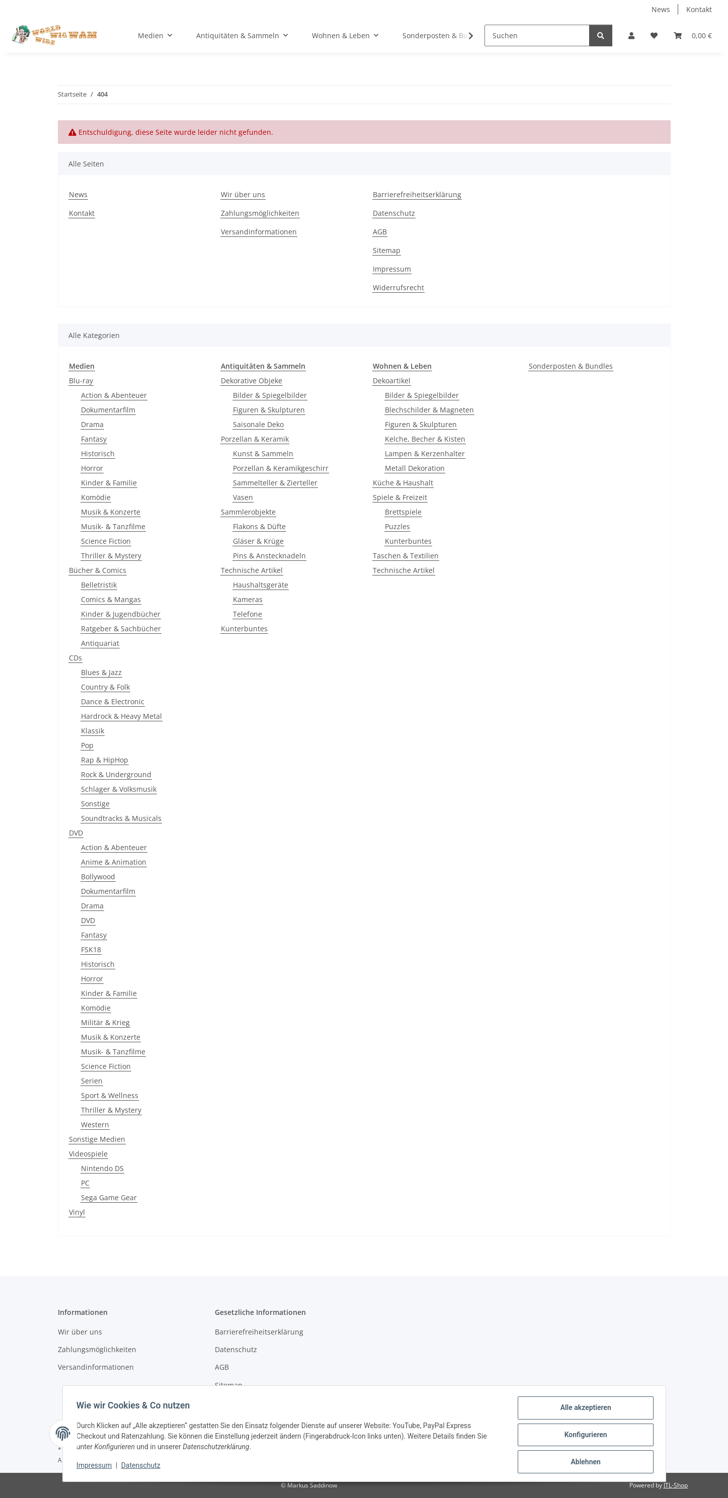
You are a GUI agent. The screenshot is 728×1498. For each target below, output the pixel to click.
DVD (76, 833)
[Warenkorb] (693, 35)
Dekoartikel (392, 380)
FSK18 (91, 949)
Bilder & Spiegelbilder (270, 395)
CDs (75, 657)
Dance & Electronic (112, 701)
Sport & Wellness (109, 1095)
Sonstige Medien (97, 1139)
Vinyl (77, 1212)
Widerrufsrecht (398, 287)
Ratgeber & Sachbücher (121, 628)
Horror (92, 468)
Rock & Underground (116, 774)
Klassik (92, 730)
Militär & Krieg (105, 1022)
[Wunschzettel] (654, 35)
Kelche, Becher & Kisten (425, 439)
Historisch (98, 453)
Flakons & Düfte (259, 526)
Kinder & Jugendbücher (120, 614)
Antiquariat (100, 643)
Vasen (243, 497)
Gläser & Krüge (258, 541)
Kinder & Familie (109, 482)
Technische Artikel (252, 570)
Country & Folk (105, 687)
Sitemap (386, 250)
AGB (380, 231)
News (661, 9)
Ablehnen (583, 1462)
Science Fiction (106, 541)
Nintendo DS (102, 1168)
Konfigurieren (583, 1436)
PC (85, 1183)
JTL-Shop (676, 1485)
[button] (631, 35)
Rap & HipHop (104, 760)
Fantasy (94, 439)
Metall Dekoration (415, 468)
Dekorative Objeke (251, 380)
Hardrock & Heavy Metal (121, 716)
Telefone (247, 614)
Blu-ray (81, 380)
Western (95, 1124)
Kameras (248, 599)
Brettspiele (403, 512)
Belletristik (99, 585)
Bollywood (98, 876)
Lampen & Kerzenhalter (425, 453)
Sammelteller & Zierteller (275, 482)
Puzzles (397, 526)
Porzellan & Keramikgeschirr (281, 468)
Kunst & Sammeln (263, 453)
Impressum (96, 1467)
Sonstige (95, 803)
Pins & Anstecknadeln (269, 555)
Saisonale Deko (258, 424)
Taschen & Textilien (406, 555)
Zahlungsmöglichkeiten (260, 213)
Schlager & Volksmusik (118, 789)
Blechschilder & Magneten (429, 409)
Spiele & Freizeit (400, 497)
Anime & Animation (113, 862)
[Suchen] (537, 35)
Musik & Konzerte (110, 512)
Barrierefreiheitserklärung (417, 194)
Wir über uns (243, 194)
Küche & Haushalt (403, 482)
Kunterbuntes (244, 628)
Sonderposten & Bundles (571, 366)
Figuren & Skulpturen (269, 409)
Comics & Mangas (111, 599)
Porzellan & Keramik (255, 439)
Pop (87, 745)
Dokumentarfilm (108, 409)
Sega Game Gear (109, 1197)
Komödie (96, 497)
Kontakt (699, 9)
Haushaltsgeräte (260, 585)
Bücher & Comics (97, 570)
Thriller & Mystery (111, 555)
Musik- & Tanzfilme (113, 526)
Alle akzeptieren (583, 1410)
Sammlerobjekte (248, 512)
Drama (92, 424)
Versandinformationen (259, 231)
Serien (92, 1081)
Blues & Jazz (101, 672)
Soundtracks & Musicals (121, 818)
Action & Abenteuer (114, 395)
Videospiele (88, 1153)
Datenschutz (143, 1467)
